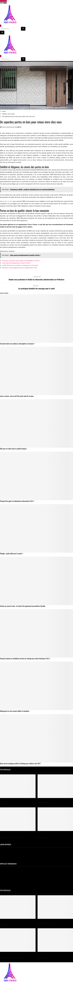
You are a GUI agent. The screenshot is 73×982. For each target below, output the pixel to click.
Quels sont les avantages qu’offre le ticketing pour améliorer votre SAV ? (20, 763)
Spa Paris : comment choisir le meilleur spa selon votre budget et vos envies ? (17, 834)
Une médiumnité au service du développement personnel (55, 800)
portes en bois (8, 201)
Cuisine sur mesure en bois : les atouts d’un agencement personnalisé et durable (22, 606)
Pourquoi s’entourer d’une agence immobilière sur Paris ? (21, 260)
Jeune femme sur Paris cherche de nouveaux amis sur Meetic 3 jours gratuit (22, 877)
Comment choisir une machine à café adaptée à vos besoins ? (17, 344)
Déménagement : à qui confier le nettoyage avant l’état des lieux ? (55, 834)
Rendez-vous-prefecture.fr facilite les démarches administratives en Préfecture (36, 279)
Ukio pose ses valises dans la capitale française (13, 448)
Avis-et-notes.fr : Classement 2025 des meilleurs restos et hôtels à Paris (20, 869)
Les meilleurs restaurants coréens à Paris (12, 873)
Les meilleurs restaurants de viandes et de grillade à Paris (16, 884)
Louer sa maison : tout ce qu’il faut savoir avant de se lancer (17, 396)
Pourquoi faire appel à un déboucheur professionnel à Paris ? (17, 501)
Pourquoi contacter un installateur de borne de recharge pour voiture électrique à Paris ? (25, 658)
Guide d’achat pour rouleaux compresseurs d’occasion (20, 265)
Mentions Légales (5, 850)
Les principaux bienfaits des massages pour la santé (36, 288)
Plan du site (3, 854)
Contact (2, 858)
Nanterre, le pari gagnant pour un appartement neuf (19, 268)
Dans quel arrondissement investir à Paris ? (16, 263)
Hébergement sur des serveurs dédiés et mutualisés (14, 711)
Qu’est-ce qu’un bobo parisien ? (9, 881)
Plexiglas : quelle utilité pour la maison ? (11, 553)
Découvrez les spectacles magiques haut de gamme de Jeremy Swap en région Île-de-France (17, 801)
